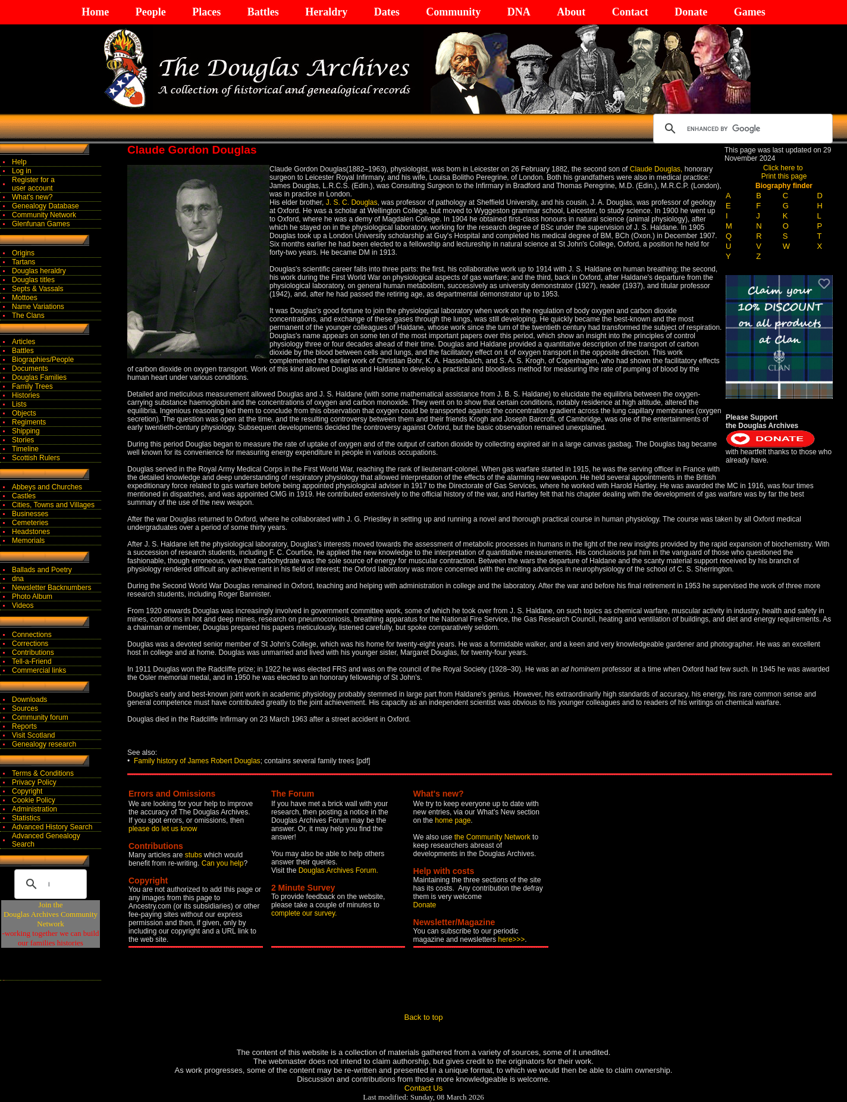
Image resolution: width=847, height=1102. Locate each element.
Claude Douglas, (656, 169)
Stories (23, 440)
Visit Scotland (33, 735)
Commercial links (39, 670)
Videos (22, 605)
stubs (194, 855)
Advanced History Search (52, 827)
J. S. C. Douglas (352, 202)
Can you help (223, 863)
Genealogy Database (45, 206)
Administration (34, 809)
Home (95, 12)
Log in (22, 171)
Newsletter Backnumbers (51, 587)
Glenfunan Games (41, 224)
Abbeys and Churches (47, 487)
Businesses (30, 514)
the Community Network (493, 837)
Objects (24, 413)
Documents (30, 368)
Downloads (29, 699)
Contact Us (423, 1088)
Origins (23, 253)
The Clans (28, 315)
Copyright (27, 791)
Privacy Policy (34, 782)
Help (19, 162)
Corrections (30, 643)
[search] (741, 128)
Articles (23, 342)
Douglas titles (33, 280)
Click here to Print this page (784, 172)
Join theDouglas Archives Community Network (51, 914)
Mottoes (24, 298)
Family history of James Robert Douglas (197, 761)
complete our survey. (304, 913)
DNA (519, 12)
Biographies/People (43, 359)
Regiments (29, 422)
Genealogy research (44, 744)
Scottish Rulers (36, 458)
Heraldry (326, 12)
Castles (24, 496)
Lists (19, 404)
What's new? (32, 197)
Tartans (23, 262)
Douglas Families (39, 377)
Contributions (33, 652)
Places (206, 12)
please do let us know (162, 829)
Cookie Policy (33, 800)
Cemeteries (30, 523)
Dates (387, 12)
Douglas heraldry (39, 271)
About (571, 12)
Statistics (26, 818)
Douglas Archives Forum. (338, 870)
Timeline (25, 449)
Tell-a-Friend (32, 661)
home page (452, 820)
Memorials (28, 540)
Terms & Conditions (43, 773)
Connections (32, 634)
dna (18, 579)
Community (453, 12)
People (151, 12)
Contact (630, 12)
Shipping (26, 431)
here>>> (511, 939)
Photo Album (32, 596)
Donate (691, 12)
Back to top (423, 1017)
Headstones (31, 531)
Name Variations (38, 306)
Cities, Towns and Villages (53, 505)
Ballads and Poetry (42, 570)
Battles (263, 12)
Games (750, 12)
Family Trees (32, 386)
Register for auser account (33, 184)
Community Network (44, 215)
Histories (26, 395)
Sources (25, 708)
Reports (24, 726)
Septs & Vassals (37, 289)
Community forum (40, 717)
